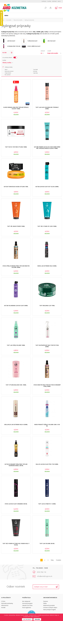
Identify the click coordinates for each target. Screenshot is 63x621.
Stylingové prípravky (29, 20)
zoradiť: (49, 51)
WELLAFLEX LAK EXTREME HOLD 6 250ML (16, 424)
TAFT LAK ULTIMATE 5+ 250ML (47, 504)
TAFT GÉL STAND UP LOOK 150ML (47, 226)
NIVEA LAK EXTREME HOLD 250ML (47, 266)
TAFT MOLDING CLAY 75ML (47, 305)
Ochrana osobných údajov (50, 607)
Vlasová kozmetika (17, 20)
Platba (49, 1)
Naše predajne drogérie (49, 609)
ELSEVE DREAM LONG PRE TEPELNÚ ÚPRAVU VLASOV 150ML (16, 107)
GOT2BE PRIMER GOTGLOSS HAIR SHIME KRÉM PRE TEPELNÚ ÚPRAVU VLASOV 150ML (47, 147)
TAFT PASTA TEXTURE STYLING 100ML (16, 147)
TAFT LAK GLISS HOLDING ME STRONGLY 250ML (47, 107)
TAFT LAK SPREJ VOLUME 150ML (16, 345)
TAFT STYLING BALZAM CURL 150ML (16, 385)
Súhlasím (37, 619)
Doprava (44, 1)
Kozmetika (8, 20)
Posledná (58, 560)
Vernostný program (27, 603)
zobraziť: (43, 51)
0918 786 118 (41, 572)
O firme (3, 601)
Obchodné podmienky (7, 603)
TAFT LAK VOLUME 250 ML (47, 543)
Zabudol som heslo (27, 605)
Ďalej (52, 560)
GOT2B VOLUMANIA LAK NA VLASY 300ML (16, 305)
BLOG (59, 1)
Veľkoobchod (4, 605)
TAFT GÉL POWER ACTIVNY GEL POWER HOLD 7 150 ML (16, 544)
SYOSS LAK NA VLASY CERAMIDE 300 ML (16, 504)
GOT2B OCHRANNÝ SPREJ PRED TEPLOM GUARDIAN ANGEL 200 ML (16, 464)
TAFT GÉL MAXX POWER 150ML (16, 226)
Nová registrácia (26, 607)
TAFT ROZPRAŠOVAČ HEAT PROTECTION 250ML (47, 345)
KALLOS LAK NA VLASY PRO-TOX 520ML (47, 464)
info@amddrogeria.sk (44, 576)
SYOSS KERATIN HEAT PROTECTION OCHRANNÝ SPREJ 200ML (47, 385)
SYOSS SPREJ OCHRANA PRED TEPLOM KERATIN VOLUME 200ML (16, 266)
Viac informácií (27, 619)
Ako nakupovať (26, 601)
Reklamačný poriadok (49, 605)
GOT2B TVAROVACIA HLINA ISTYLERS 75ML (16, 186)
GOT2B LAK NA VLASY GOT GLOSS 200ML (47, 186)
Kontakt (54, 1)
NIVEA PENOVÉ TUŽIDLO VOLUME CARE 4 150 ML (47, 425)
